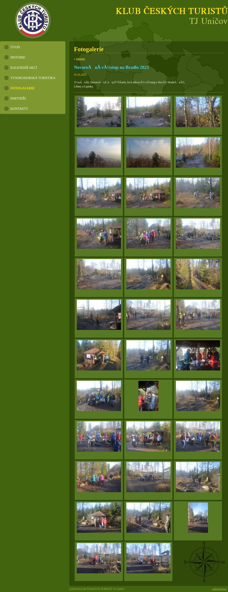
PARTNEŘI (18, 98)
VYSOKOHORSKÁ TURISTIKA (32, 78)
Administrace (219, 589)
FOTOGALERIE (22, 88)
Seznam (80, 58)
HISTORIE (17, 57)
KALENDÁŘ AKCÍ (23, 67)
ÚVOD (15, 47)
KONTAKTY (19, 109)
